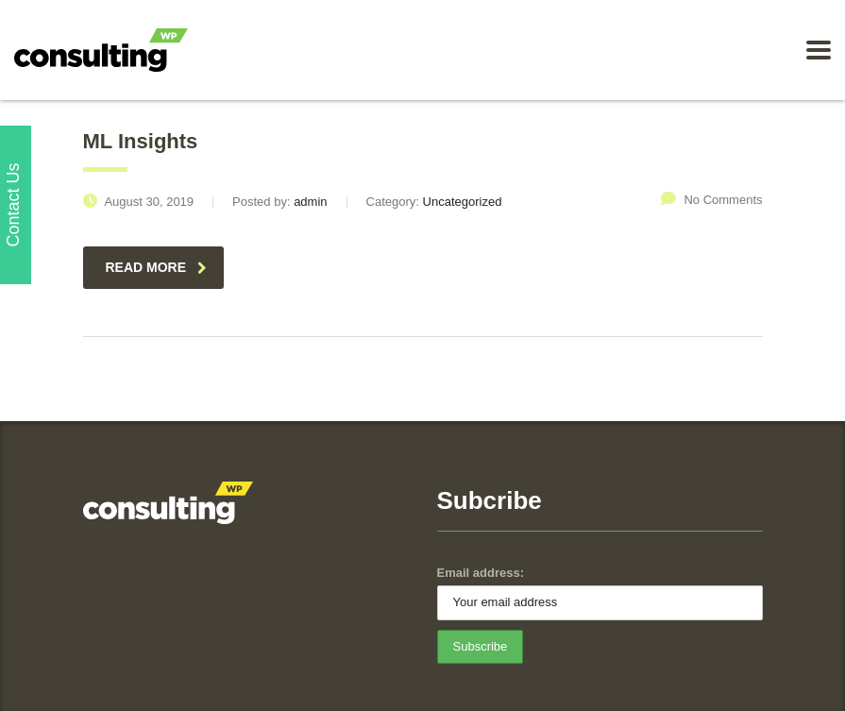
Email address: (481, 573)
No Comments (711, 200)
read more (157, 267)
